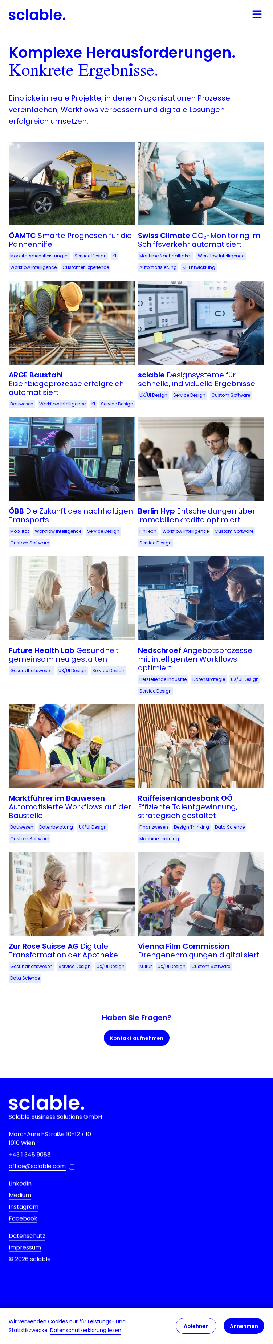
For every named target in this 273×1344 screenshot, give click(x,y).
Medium (20, 1207)
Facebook (23, 1230)
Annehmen (244, 1326)
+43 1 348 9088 (30, 1166)
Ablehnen (196, 1326)
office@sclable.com (37, 1178)
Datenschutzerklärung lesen (85, 1330)
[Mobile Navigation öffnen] (257, 14)
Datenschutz (27, 1247)
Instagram (23, 1218)
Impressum (25, 1259)
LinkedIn (20, 1195)
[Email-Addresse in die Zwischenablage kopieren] (72, 1178)
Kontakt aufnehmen (136, 1048)
